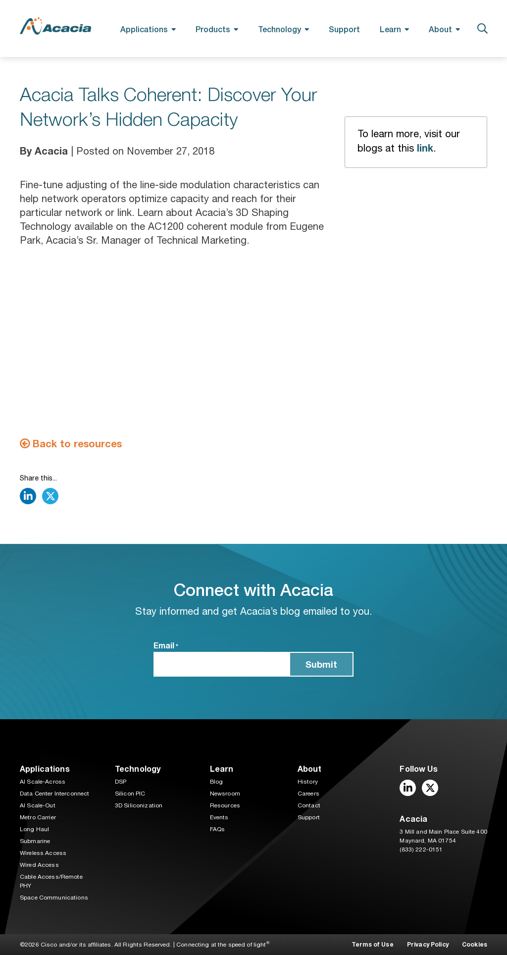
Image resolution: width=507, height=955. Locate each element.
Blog (216, 781)
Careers (308, 793)
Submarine (35, 841)
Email (165, 645)
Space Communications (54, 897)
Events (219, 817)
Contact (309, 805)
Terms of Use (373, 944)
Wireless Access (43, 852)
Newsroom (225, 793)
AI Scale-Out (37, 805)
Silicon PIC (130, 793)
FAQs (217, 829)
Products (213, 29)
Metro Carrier (38, 817)
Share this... (38, 478)
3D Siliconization (138, 805)
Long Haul (34, 829)
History (308, 781)
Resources (225, 805)
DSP (120, 781)
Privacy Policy (428, 944)
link (425, 148)
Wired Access (39, 864)
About (440, 29)
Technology (279, 29)
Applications (144, 29)
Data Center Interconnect (54, 793)
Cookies (474, 944)
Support (344, 29)
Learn (390, 29)
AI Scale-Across (42, 781)
